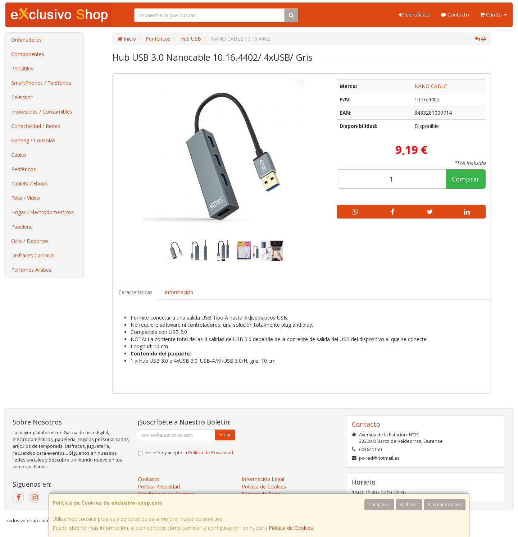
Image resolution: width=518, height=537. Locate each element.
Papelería (22, 226)
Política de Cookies (291, 527)
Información (179, 292)
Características (135, 292)
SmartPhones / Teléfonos (41, 82)
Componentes (27, 54)
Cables (19, 154)
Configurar (379, 504)
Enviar (225, 435)
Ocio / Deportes (30, 241)
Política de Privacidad (210, 453)
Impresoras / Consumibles (41, 111)
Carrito (493, 14)
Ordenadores (26, 39)
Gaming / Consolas (33, 140)
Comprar (466, 179)
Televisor (21, 97)
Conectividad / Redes (35, 126)
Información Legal (263, 479)
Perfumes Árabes (31, 269)
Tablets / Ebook (29, 183)
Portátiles (22, 68)
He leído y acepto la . (189, 453)
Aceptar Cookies (445, 504)
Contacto (455, 14)
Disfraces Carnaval (33, 255)
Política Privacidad (159, 486)
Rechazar (409, 504)
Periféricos (23, 169)
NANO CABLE (430, 86)
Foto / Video (25, 197)
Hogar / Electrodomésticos (42, 212)
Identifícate (414, 14)
